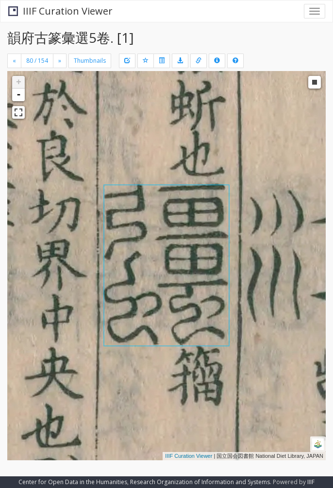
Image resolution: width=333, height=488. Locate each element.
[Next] (60, 61)
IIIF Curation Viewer (60, 11)
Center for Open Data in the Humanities (72, 482)
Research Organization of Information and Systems (200, 482)
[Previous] (14, 61)
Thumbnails (90, 60)
